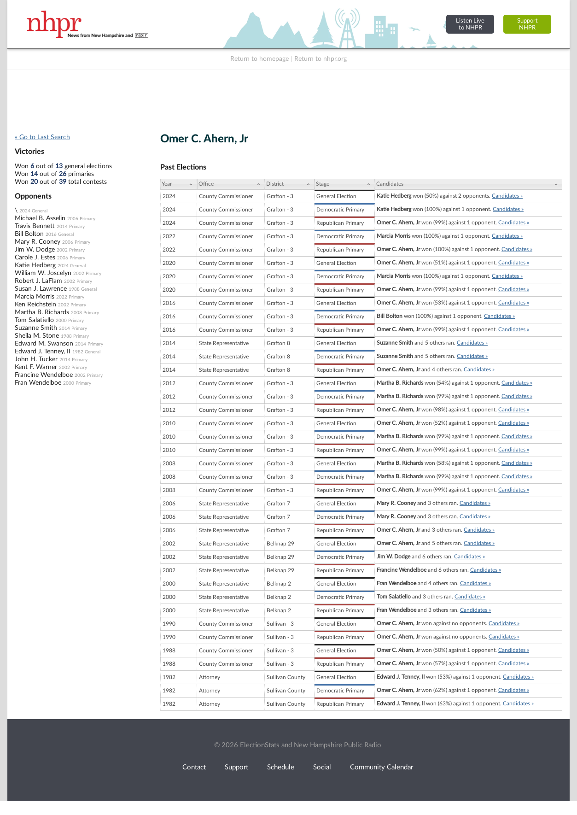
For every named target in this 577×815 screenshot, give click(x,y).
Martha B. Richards (42, 312)
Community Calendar (381, 767)
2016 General (60, 234)
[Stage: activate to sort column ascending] (345, 184)
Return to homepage (259, 59)
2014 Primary (71, 226)
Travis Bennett (35, 226)
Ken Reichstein (35, 304)
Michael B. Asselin (40, 218)
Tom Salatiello (34, 320)
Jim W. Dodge (35, 249)
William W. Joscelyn (43, 273)
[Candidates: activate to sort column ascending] (468, 184)
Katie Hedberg (35, 265)
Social (322, 767)
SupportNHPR (527, 24)
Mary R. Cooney (37, 242)
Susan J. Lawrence (41, 289)
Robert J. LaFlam (38, 281)
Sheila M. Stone (37, 336)
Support (236, 767)
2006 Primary (81, 219)
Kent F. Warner (36, 367)
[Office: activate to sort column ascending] (231, 184)
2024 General (33, 211)
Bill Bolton (29, 234)
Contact (194, 767)
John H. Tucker (36, 359)
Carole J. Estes (35, 257)
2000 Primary (70, 320)
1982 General (86, 352)
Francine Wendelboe (44, 375)
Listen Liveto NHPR (470, 24)
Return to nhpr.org (320, 59)
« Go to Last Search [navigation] (42, 137)
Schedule (280, 767)
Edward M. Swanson (44, 343)
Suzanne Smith (36, 328)
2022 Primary (70, 297)
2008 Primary (85, 313)
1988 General (83, 289)
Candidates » (507, 196)
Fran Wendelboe (38, 383)
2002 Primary (71, 250)
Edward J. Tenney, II (42, 351)
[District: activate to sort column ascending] (290, 184)
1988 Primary (75, 336)
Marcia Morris (34, 296)
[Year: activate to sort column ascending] (178, 184)
